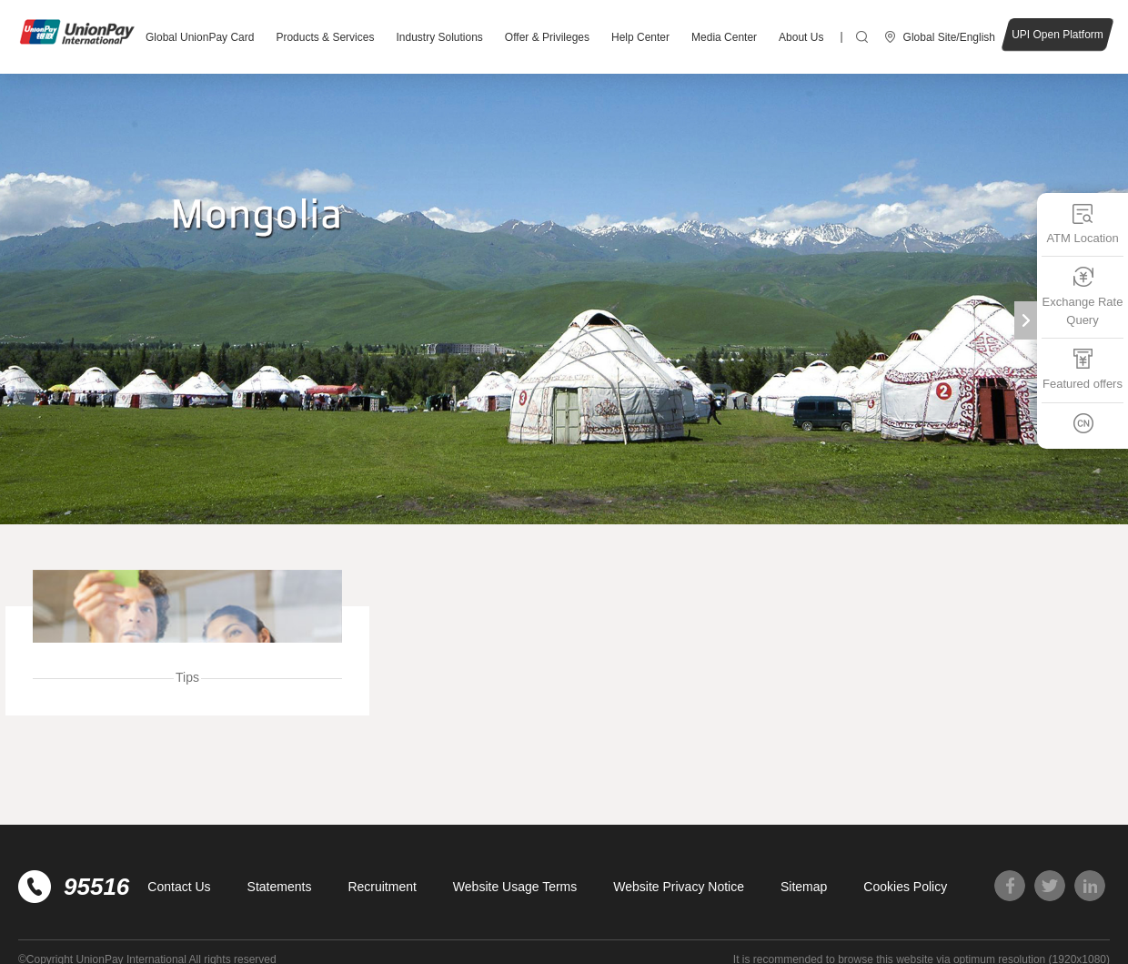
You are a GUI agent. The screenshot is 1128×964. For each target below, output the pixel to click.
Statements (279, 886)
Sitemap (804, 886)
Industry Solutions (439, 37)
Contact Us (178, 886)
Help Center (640, 37)
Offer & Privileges (547, 37)
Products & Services (325, 37)
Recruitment (381, 886)
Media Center (724, 37)
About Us (801, 37)
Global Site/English (949, 37)
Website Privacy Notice (678, 886)
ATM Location (1082, 223)
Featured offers (1082, 369)
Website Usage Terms (515, 886)
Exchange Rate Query (1082, 296)
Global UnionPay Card (200, 37)
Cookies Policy (905, 886)
